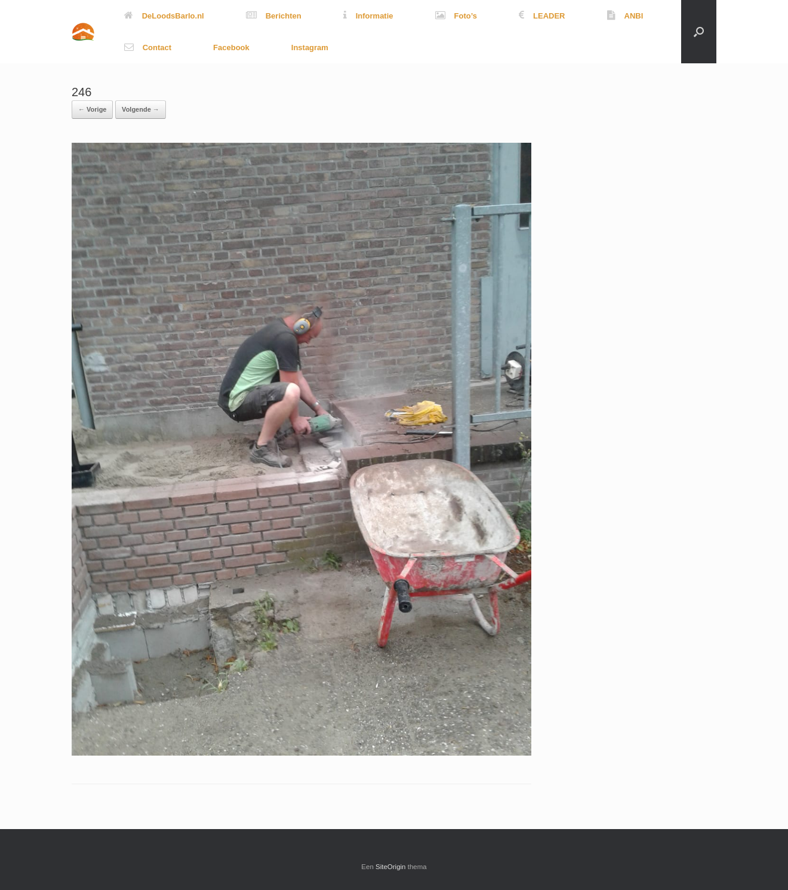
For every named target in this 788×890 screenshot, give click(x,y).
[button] (698, 31)
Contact (147, 47)
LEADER (542, 15)
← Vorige (92, 109)
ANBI (625, 15)
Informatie (368, 15)
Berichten (273, 15)
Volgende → (140, 109)
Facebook (231, 47)
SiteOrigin (390, 866)
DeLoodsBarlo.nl (164, 15)
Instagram (309, 47)
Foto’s (456, 15)
